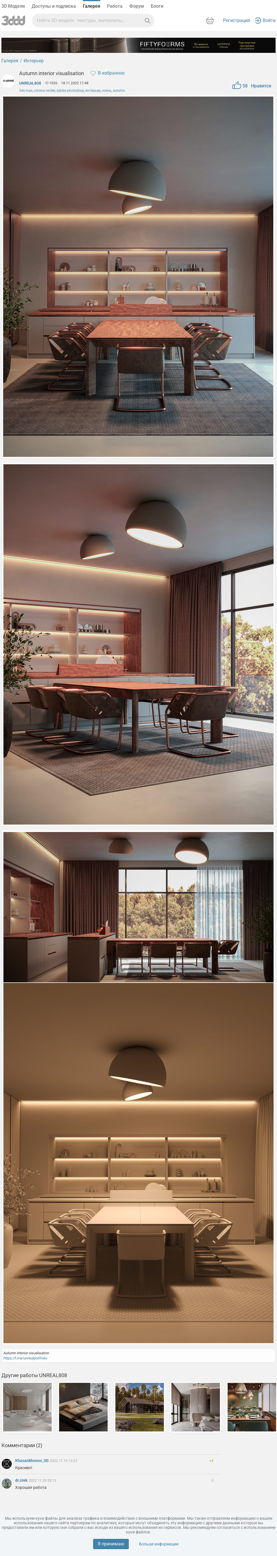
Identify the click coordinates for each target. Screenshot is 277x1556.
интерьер (93, 91)
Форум (136, 6)
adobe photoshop (70, 91)
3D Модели (13, 6)
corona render (44, 91)
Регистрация (236, 20)
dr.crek (21, 1480)
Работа (115, 6)
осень (106, 91)
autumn (119, 91)
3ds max (26, 91)
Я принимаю (111, 1544)
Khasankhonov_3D (32, 1460)
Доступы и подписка (54, 6)
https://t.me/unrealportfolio (25, 1358)
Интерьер (34, 60)
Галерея (91, 6)
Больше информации (158, 1544)
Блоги (157, 6)
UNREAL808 (30, 83)
